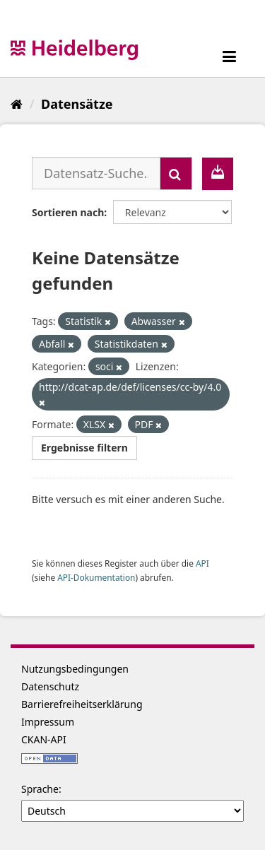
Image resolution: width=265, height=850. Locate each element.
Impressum (47, 721)
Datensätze (76, 103)
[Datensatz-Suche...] (96, 173)
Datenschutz (50, 686)
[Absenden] (176, 173)
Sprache (40, 789)
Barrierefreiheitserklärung (82, 704)
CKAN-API (43, 739)
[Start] (17, 103)
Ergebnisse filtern (84, 447)
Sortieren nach (68, 212)
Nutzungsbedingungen (75, 668)
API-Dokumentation (96, 577)
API (202, 563)
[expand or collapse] (229, 56)
